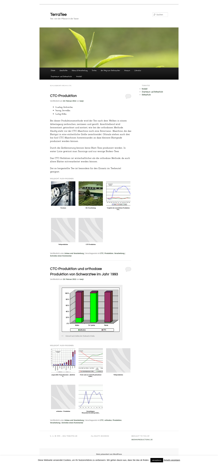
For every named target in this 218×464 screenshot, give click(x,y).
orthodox (108, 420)
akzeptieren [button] (156, 460)
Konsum (127, 70)
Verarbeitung (119, 253)
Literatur (137, 70)
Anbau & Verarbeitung (79, 70)
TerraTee (58, 14)
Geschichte (63, 70)
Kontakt (79, 76)
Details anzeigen (172, 460)
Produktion (109, 253)
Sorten (94, 70)
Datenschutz (146, 94)
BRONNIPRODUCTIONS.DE (142, 440)
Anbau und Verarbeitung (74, 253)
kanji (81, 101)
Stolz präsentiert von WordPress (109, 454)
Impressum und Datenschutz (61, 76)
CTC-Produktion (63, 96)
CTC (102, 253)
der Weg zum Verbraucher (110, 70)
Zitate (53, 70)
